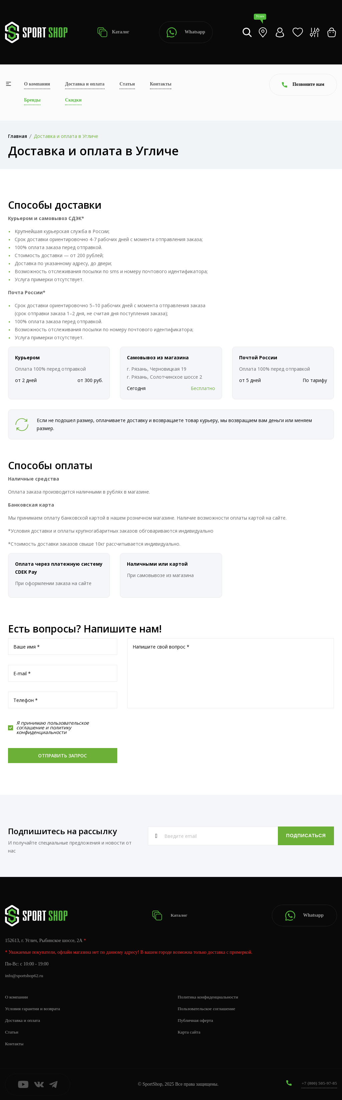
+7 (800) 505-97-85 (318, 1083)
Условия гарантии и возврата (33, 1008)
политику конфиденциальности (43, 729)
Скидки (73, 100)
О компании (37, 83)
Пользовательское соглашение (208, 1008)
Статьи (127, 83)
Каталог (113, 32)
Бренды (32, 100)
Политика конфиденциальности (209, 996)
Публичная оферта (196, 1020)
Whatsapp (186, 32)
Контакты (160, 83)
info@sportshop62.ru (25, 975)
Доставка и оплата (85, 83)
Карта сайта (189, 1032)
